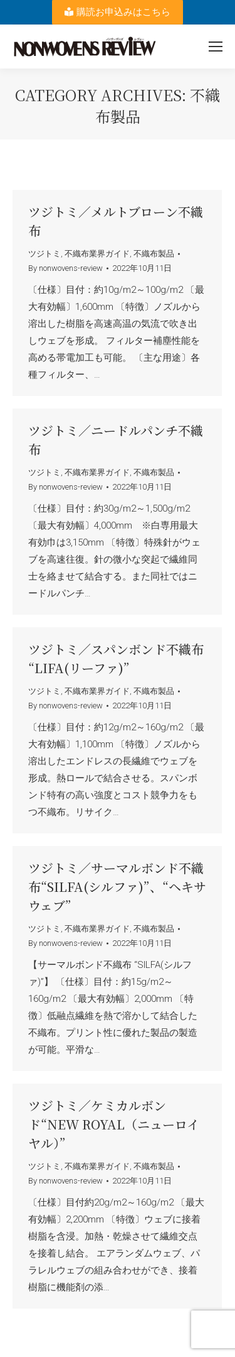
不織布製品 (153, 253)
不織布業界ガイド (97, 253)
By (65, 268)
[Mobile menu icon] (215, 46)
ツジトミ (44, 253)
